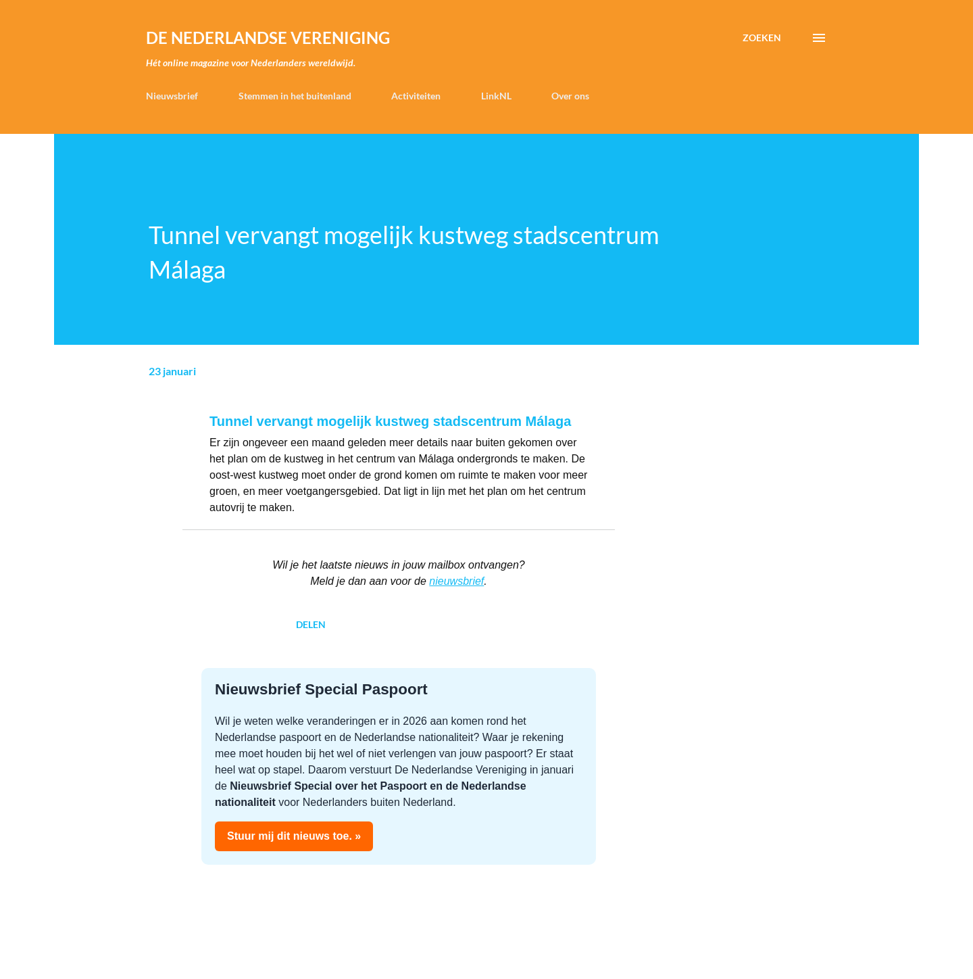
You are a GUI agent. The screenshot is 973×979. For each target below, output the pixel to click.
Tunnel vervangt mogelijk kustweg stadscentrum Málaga (390, 421)
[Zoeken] (762, 38)
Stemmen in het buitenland (295, 95)
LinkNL (496, 95)
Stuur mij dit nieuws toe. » (294, 836)
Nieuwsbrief (172, 95)
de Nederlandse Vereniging (268, 37)
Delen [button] (311, 624)
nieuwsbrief (456, 581)
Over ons (570, 95)
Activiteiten (416, 95)
